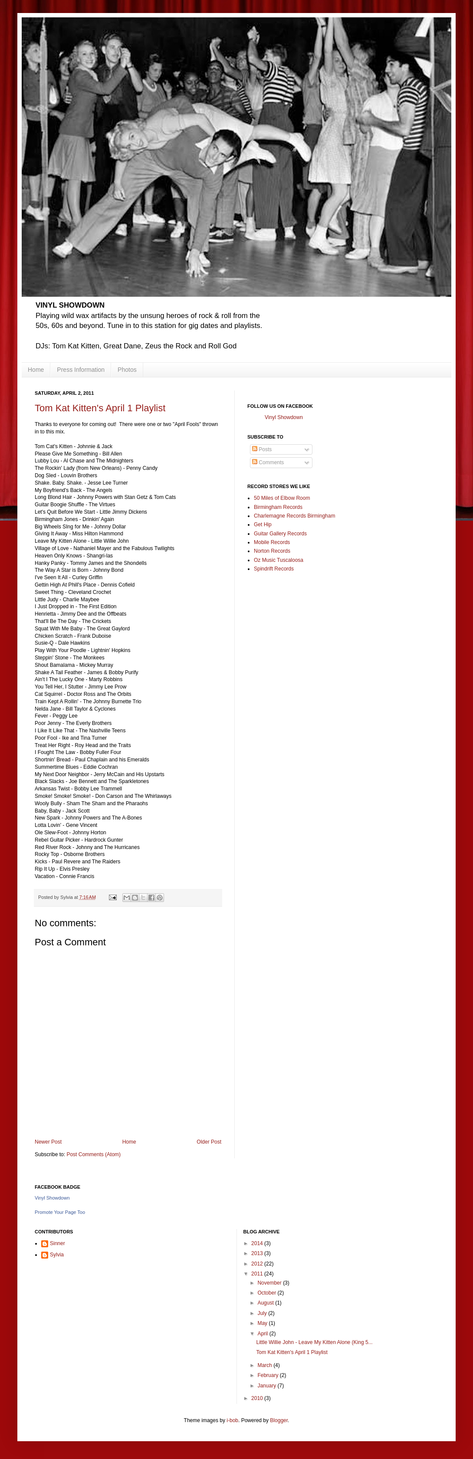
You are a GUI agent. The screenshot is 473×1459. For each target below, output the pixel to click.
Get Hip (263, 524)
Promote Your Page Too (60, 1212)
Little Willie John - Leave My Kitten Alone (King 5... (314, 1342)
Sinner (57, 1243)
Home (36, 369)
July (262, 1313)
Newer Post (48, 1142)
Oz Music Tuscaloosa (278, 560)
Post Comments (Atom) (93, 1154)
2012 (257, 1264)
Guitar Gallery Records (280, 534)
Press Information (81, 369)
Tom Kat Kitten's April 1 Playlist (100, 408)
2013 (257, 1253)
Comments (268, 462)
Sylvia (57, 1255)
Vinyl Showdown (284, 417)
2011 (257, 1274)
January (267, 1386)
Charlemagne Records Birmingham (294, 516)
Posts (262, 449)
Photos (127, 369)
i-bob (232, 1420)
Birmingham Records (278, 507)
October (267, 1293)
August (266, 1303)
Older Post (209, 1142)
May (263, 1323)
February (268, 1375)
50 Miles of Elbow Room (282, 498)
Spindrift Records (274, 569)
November (270, 1283)
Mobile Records (272, 542)
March (265, 1365)
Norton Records (272, 551)
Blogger (279, 1420)
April (263, 1334)
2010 (257, 1398)
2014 (257, 1243)
